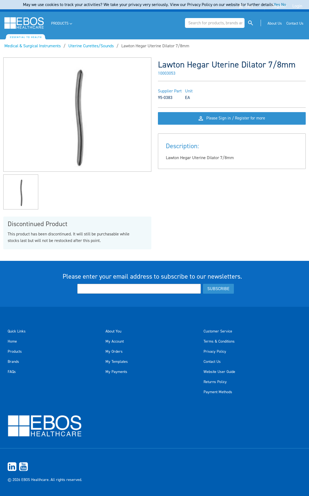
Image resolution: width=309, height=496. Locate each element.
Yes (277, 4)
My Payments (116, 371)
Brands (13, 361)
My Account (114, 341)
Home (12, 341)
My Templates (116, 361)
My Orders (114, 351)
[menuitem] (62, 23)
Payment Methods (218, 392)
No (283, 4)
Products (15, 351)
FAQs (12, 371)
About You (113, 331)
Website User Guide (219, 371)
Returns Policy (215, 382)
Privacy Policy (215, 351)
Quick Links (17, 331)
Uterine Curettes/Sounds (91, 46)
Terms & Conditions (219, 341)
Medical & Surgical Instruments (32, 46)
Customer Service (218, 331)
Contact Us (212, 361)
